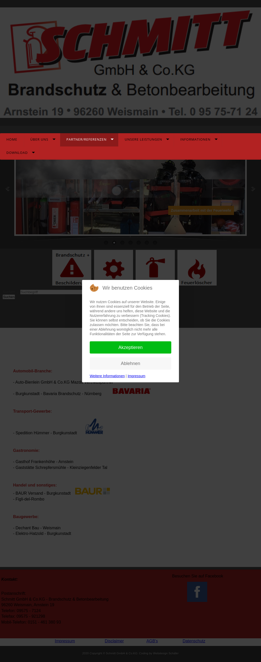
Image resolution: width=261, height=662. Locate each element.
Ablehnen (130, 363)
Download (17, 152)
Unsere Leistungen (143, 139)
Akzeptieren (130, 347)
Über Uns (39, 139)
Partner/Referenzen (87, 139)
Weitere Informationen (107, 376)
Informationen (195, 139)
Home (11, 139)
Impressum (136, 376)
